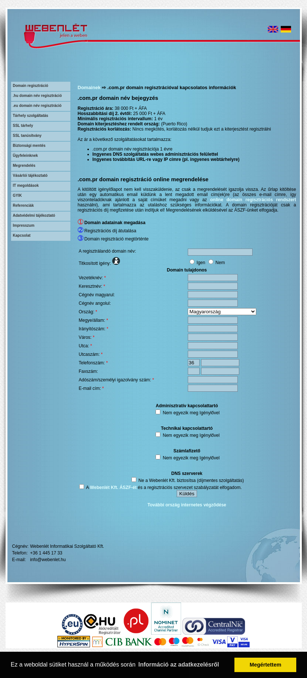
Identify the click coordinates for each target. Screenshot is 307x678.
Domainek (89, 87)
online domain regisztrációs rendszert (253, 199)
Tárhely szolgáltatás (31, 116)
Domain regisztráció (31, 86)
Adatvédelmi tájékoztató (34, 215)
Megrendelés (24, 165)
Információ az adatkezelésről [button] (179, 664)
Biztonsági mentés (29, 146)
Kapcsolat (22, 235)
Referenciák (23, 205)
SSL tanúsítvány (27, 136)
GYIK (17, 195)
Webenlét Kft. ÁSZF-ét (113, 487)
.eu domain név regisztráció (37, 106)
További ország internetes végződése (186, 504)
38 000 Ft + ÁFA (131, 108)
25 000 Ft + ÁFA (149, 113)
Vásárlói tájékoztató (30, 175)
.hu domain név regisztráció (37, 96)
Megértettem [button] (265, 665)
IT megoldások (26, 185)
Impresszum (23, 225)
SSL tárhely (23, 126)
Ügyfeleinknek (25, 156)
